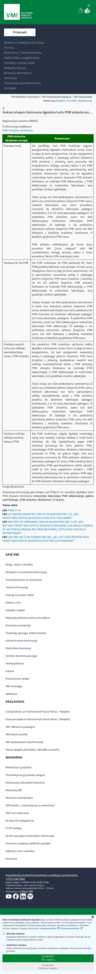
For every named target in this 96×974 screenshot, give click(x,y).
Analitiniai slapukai (14, 945)
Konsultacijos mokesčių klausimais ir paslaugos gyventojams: (42, 875)
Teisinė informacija (17, 587)
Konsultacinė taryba (17, 679)
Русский (71, 101)
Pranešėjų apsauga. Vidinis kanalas (26, 633)
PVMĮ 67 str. (15, 510)
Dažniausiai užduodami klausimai (25, 783)
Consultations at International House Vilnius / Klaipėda (38, 712)
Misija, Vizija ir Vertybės (19, 565)
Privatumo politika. (70, 928)
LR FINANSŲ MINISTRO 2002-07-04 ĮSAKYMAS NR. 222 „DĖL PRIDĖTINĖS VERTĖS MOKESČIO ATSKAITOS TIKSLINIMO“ (40, 516)
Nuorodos (11, 859)
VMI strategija (14, 686)
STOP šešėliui (14, 828)
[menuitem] (24, 42)
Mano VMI (27, 891)
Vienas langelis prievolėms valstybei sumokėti (32, 750)
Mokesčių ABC (14, 790)
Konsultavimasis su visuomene (24, 580)
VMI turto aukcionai (17, 813)
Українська (84, 101)
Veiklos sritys (13, 603)
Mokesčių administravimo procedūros (28, 618)
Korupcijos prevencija (18, 625)
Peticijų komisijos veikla (20, 595)
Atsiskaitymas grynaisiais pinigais (25, 775)
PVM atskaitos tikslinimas (17, 130)
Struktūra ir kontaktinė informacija (26, 572)
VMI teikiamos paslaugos (20, 727)
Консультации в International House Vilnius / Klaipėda (38, 719)
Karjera (10, 671)
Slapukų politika (48, 928)
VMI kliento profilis (17, 734)
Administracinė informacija (21, 641)
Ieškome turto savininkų (20, 851)
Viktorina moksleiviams (19, 798)
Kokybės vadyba (15, 610)
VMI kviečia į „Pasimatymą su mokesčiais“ (30, 805)
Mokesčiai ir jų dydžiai (18, 767)
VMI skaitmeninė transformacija (24, 742)
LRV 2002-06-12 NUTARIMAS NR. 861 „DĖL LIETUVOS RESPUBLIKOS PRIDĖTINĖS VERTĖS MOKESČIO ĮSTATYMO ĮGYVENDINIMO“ (45, 539)
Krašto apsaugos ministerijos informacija (30, 836)
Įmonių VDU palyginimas (20, 821)
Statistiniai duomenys (18, 648)
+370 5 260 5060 (15, 879)
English (60, 101)
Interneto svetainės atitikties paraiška (28, 843)
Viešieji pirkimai (15, 663)
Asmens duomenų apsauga (21, 656)
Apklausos (12, 694)
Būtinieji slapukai (13, 933)
